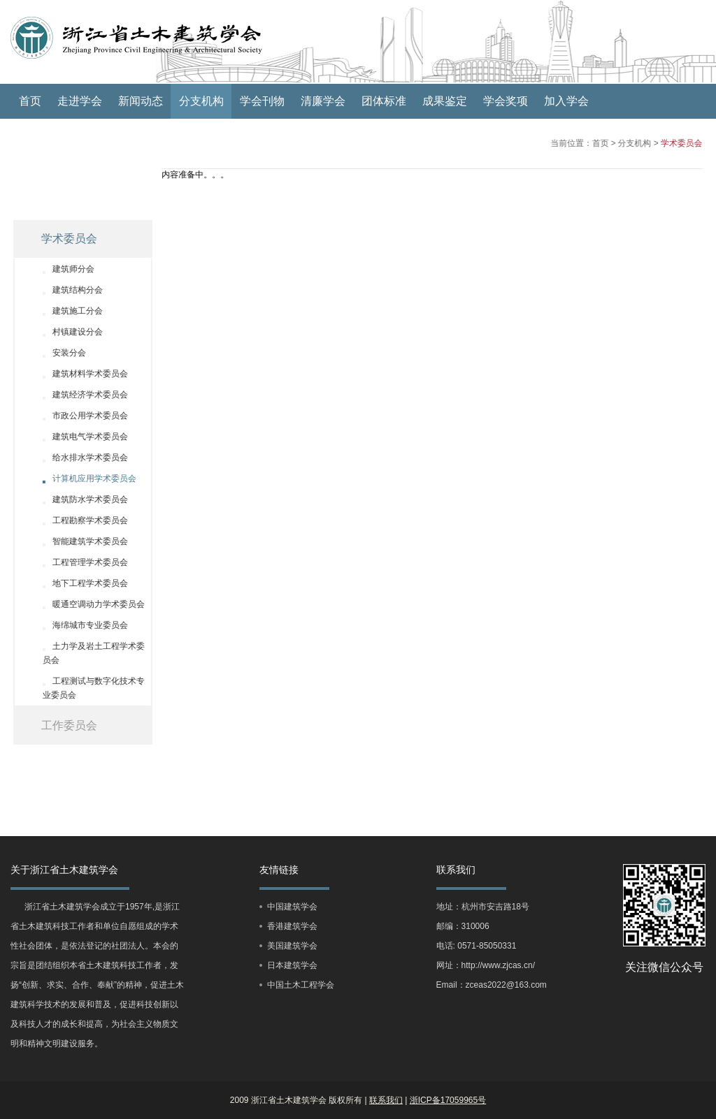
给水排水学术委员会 (80, 457)
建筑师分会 (64, 269)
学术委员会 (674, 143)
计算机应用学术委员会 (85, 478)
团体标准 (383, 101)
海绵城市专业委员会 (80, 625)
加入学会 (566, 101)
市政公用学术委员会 (80, 415)
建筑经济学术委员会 (80, 395)
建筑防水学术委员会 (80, 499)
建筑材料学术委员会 (80, 374)
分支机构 (201, 101)
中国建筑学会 (292, 907)
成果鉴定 (444, 101)
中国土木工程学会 (300, 985)
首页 (30, 101)
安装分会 (59, 353)
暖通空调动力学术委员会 (89, 604)
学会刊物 (262, 101)
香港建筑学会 (292, 926)
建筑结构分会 (68, 290)
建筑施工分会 (68, 311)
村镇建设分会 (68, 332)
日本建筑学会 (292, 965)
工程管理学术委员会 (80, 562)
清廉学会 (323, 101)
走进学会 (79, 101)
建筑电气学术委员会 (80, 436)
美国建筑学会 (292, 946)
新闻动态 (140, 101)
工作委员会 (59, 725)
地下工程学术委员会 (80, 583)
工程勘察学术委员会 (80, 520)
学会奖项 (505, 101)
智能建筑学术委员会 (80, 541)
